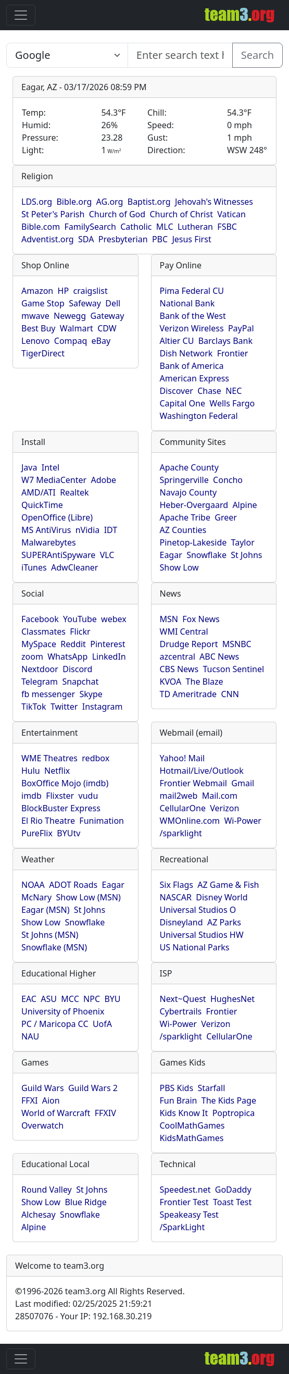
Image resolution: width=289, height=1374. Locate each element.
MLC (164, 226)
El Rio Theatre (48, 820)
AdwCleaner (74, 567)
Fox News (200, 619)
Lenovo (35, 340)
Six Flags (176, 884)
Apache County (189, 467)
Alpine (244, 505)
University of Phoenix (62, 1011)
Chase (209, 391)
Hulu (30, 770)
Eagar (171, 555)
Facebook (40, 619)
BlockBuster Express (60, 808)
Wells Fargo (232, 403)
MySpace (38, 644)
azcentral (177, 656)
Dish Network (186, 353)
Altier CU (177, 340)
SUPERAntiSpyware (58, 555)
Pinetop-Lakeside (193, 542)
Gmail (242, 783)
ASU (49, 999)
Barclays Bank (225, 340)
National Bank (187, 303)
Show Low (179, 567)
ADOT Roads (73, 884)
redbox (95, 758)
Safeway (85, 303)
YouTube (80, 619)
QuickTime (42, 505)
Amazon (37, 290)
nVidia (88, 530)
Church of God (117, 214)
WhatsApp (67, 656)
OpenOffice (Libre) (57, 517)
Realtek (74, 492)
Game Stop (43, 303)
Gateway (107, 315)
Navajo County (188, 492)
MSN (169, 619)
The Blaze (204, 681)
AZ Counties (183, 530)
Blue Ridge (85, 1202)
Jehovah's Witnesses (214, 201)
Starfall (211, 1088)
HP (63, 290)
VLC (107, 555)
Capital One (183, 403)
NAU (30, 1036)
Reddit (73, 644)
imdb (31, 795)
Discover (176, 391)
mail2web (179, 795)
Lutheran (195, 226)
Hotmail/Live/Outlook (202, 770)
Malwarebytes (48, 542)
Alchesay (38, 1214)
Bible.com (40, 226)
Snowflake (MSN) (54, 947)
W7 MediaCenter (53, 480)
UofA (102, 1024)
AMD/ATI (38, 492)
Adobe (103, 480)
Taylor (243, 542)
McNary (36, 897)
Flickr (80, 631)
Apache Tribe (185, 517)
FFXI (29, 1100)
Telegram (39, 681)
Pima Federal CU (192, 290)
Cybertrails (181, 1011)
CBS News (179, 669)
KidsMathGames (192, 1138)
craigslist (90, 290)
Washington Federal (199, 416)
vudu (88, 795)
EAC (28, 999)
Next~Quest (183, 999)
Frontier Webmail (193, 783)
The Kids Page (229, 1100)
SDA (86, 239)
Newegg (70, 315)
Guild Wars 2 (93, 1088)
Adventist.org (47, 239)
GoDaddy (233, 1189)
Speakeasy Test (189, 1214)
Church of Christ (180, 214)
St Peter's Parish (52, 214)
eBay (101, 340)
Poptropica (233, 1113)
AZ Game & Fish (228, 884)
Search (257, 55)
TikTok (33, 706)
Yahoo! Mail (182, 758)
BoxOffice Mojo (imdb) (64, 783)
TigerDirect (43, 353)
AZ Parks (224, 922)
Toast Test (232, 1202)
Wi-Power (242, 820)
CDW (107, 328)
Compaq (70, 340)
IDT (111, 530)
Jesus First (191, 239)
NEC (233, 391)
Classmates (43, 631)
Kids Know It (184, 1113)
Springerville (184, 480)
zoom (32, 656)
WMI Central (184, 631)
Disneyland (181, 922)
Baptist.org (149, 201)
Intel (50, 467)
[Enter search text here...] (67, 55)
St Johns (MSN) (49, 934)
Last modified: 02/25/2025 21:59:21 (83, 1303)
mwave (35, 315)
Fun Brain (178, 1100)
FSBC (227, 226)
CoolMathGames (192, 1125)
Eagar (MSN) (45, 909)
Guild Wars (42, 1088)
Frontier (232, 353)
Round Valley (46, 1189)
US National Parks (195, 947)
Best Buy (38, 328)
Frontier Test (184, 1202)
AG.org (109, 201)
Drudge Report (189, 644)
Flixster (60, 795)
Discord (77, 669)
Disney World (221, 897)
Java (29, 467)
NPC (91, 999)
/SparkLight (182, 1227)
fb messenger (48, 694)
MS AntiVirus (46, 530)
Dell (112, 303)
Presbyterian (123, 239)
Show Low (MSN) (88, 897)
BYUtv (68, 833)
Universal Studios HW (202, 934)
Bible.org (74, 201)
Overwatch (42, 1125)
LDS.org (36, 201)
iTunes (34, 567)
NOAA (33, 884)
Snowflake (206, 555)
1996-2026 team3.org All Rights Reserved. (100, 1291)
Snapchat (80, 681)
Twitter (64, 706)
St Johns (246, 555)
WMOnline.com (190, 820)
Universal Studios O (198, 909)
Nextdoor (39, 669)
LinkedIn (109, 656)
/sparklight (181, 833)
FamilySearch (90, 226)
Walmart (76, 328)
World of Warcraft (55, 1113)
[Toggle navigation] (20, 15)
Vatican (231, 214)
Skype (91, 694)
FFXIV (105, 1113)
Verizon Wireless (192, 328)
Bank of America (192, 366)
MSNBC (237, 644)
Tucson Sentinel (233, 669)
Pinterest (107, 644)
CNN (229, 694)
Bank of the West (193, 315)
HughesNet (232, 999)
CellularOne (183, 808)
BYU (112, 999)
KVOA (171, 681)
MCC (70, 999)
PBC (160, 239)
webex (114, 619)
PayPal (241, 328)
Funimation (101, 820)
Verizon (224, 808)
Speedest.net (185, 1189)
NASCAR (176, 897)
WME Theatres (49, 758)
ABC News (219, 656)
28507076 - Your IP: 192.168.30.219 (83, 1316)
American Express (195, 378)
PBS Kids (177, 1088)
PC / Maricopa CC (55, 1024)
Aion (51, 1100)
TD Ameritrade (188, 694)
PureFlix (37, 833)
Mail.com (219, 795)
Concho (228, 480)
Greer (226, 517)
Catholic (136, 226)
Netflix (57, 770)
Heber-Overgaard (194, 505)
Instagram (102, 706)
